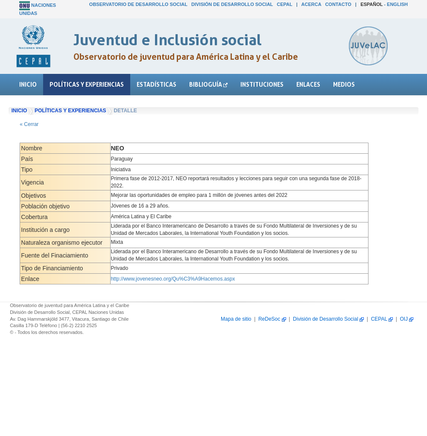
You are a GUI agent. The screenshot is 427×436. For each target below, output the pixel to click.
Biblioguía (208, 84)
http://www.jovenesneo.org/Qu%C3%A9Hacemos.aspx (173, 279)
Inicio (28, 84)
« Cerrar (29, 124)
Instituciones (262, 84)
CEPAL (284, 4)
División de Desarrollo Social (232, 4)
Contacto (338, 4)
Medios (344, 84)
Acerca (311, 4)
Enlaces (308, 84)
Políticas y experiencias (87, 84)
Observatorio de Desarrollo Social (138, 4)
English (397, 4)
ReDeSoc (272, 319)
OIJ (406, 319)
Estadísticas (156, 84)
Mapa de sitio (236, 319)
